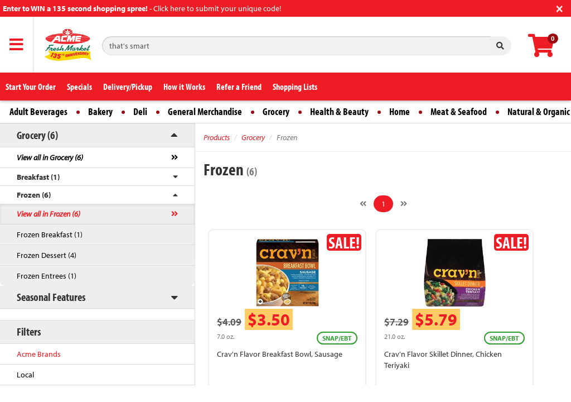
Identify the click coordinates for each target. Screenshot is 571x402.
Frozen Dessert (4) (46, 255)
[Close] (559, 7)
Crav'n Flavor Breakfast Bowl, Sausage (279, 354)
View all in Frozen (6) (48, 214)
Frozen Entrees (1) (46, 276)
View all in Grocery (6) (50, 157)
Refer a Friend (239, 86)
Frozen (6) (34, 195)
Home (399, 111)
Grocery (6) (37, 135)
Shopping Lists (295, 86)
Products (217, 137)
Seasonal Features (51, 297)
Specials (79, 86)
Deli (140, 111)
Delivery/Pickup (127, 86)
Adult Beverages (38, 111)
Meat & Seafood (458, 111)
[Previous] (363, 203)
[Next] (404, 203)
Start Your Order (31, 86)
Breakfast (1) (38, 177)
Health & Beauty (339, 111)
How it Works (184, 86)
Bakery (100, 111)
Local (25, 375)
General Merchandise (205, 111)
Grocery (276, 111)
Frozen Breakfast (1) (50, 234)
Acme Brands (39, 354)
